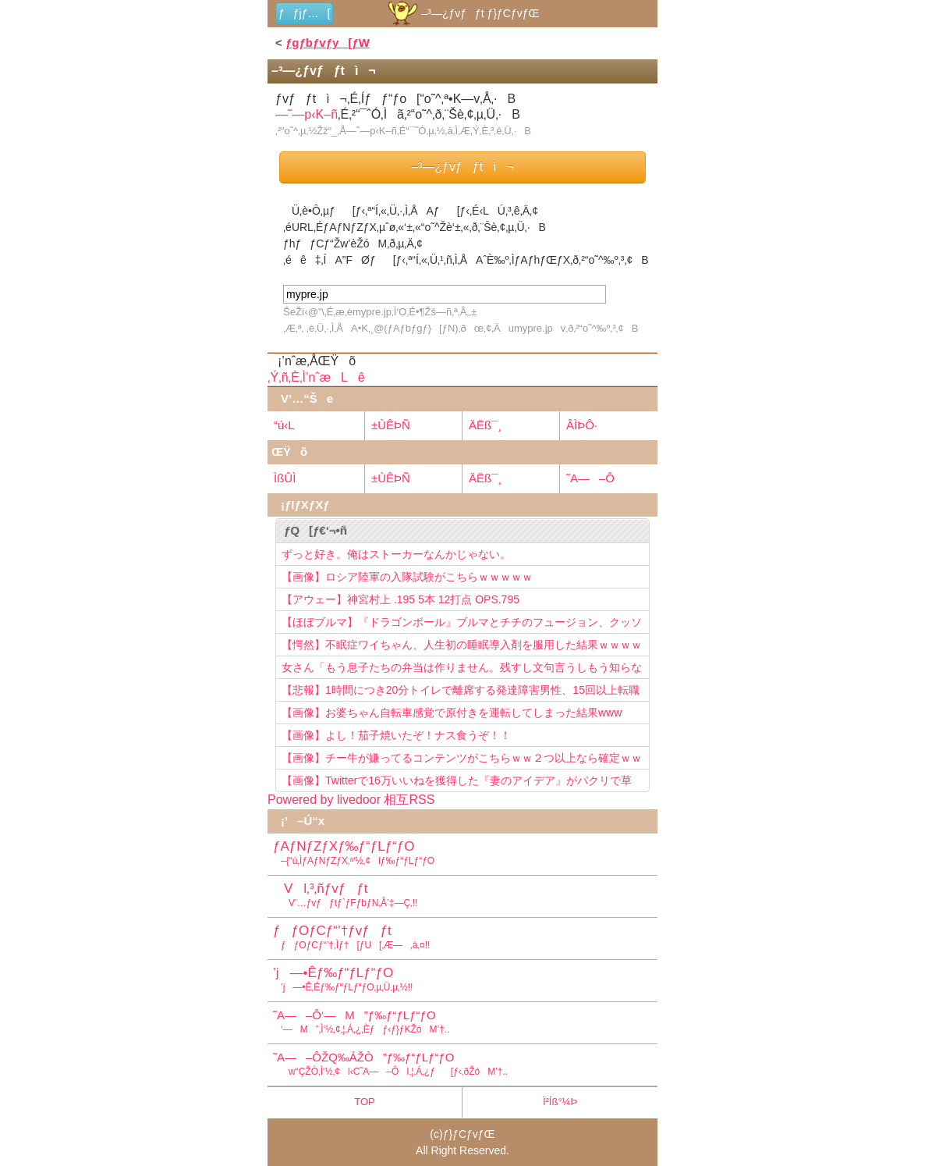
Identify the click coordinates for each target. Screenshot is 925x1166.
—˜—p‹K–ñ (306, 114)
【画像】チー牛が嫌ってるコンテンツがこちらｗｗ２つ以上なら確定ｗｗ (462, 758)
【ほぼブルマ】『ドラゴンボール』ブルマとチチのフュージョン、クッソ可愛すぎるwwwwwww (462, 624)
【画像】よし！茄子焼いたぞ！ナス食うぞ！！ (396, 735)
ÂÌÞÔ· (581, 425)
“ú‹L (284, 425)
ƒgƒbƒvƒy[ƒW (327, 42)
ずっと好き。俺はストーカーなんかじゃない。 (396, 554)
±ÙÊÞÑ (390, 425)
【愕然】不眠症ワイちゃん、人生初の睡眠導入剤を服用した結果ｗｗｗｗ (462, 644)
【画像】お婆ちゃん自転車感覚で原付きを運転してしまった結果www (452, 712)
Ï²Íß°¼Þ (560, 1101)
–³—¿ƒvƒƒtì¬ (462, 166)
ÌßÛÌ (285, 478)
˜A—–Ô (590, 478)
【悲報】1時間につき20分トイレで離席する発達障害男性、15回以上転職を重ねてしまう (461, 692)
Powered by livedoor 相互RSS (351, 799)
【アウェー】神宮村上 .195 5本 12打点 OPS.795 (400, 599)
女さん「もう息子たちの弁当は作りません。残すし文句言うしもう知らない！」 (462, 669)
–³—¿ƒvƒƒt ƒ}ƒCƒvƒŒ (462, 13)
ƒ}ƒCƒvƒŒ (469, 1134)
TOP (364, 1101)
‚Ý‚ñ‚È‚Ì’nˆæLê (316, 377)
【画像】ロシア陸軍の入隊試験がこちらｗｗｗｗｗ (407, 577)
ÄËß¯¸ (485, 425)
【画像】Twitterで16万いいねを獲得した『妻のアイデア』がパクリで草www (457, 782)
